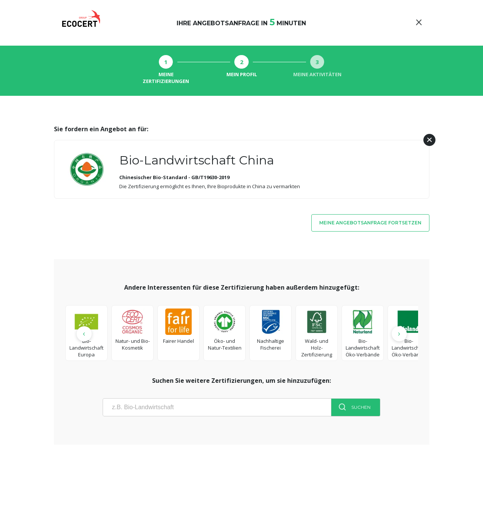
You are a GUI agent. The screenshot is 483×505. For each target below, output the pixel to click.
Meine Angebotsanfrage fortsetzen (370, 223)
